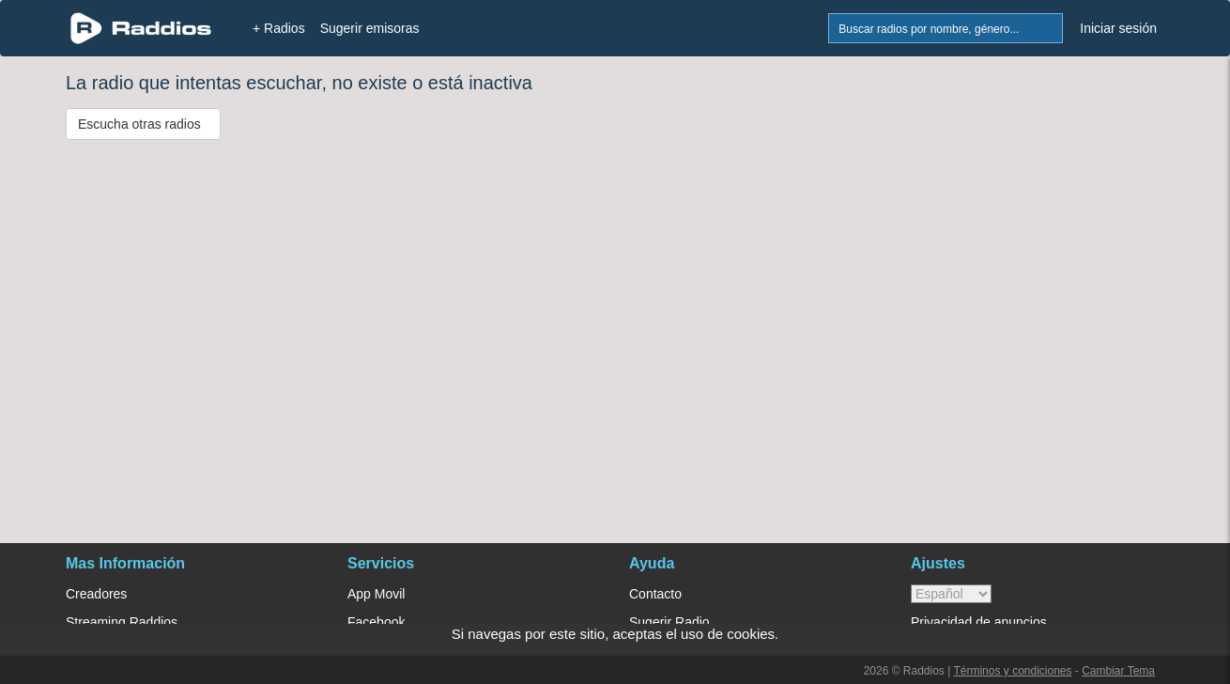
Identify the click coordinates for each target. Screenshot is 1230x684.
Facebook (376, 622)
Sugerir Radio (669, 622)
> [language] (951, 593)
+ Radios (279, 28)
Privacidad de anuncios (979, 622)
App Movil (376, 593)
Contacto (655, 593)
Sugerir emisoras (370, 28)
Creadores (96, 593)
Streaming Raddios (121, 622)
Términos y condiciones (1012, 670)
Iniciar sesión (1118, 28)
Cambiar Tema (1118, 670)
